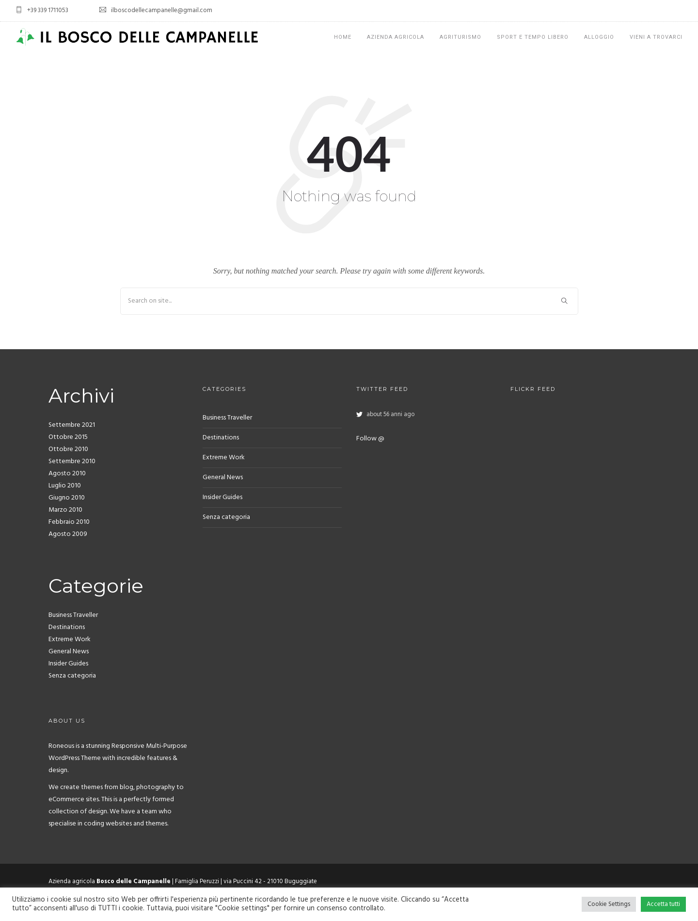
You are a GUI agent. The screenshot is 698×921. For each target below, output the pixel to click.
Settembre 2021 (71, 425)
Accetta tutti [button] (663, 904)
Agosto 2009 (67, 534)
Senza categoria (72, 675)
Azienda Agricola (395, 37)
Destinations (66, 627)
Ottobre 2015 (68, 437)
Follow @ (370, 438)
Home (342, 37)
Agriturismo (460, 37)
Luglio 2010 (64, 485)
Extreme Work (69, 639)
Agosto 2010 (67, 473)
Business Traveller (73, 615)
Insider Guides (68, 663)
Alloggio (599, 37)
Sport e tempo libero (533, 37)
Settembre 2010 (71, 461)
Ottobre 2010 (68, 449)
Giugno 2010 (66, 497)
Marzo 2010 (65, 510)
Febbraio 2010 (69, 522)
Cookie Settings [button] (608, 904)
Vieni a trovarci (656, 37)
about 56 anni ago (390, 415)
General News (68, 651)
